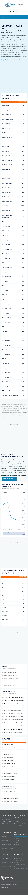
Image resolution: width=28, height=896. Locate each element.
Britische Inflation (7, 754)
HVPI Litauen (6, 155)
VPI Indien (5, 272)
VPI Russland (6, 340)
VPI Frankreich (6, 263)
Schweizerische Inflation (9, 779)
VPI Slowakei (6, 354)
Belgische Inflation (7, 751)
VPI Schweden (6, 345)
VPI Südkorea (6, 372)
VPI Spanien (5, 363)
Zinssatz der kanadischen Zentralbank (12, 716)
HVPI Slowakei (6, 187)
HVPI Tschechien (7, 201)
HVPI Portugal (6, 178)
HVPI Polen (5, 174)
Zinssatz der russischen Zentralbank (12, 726)
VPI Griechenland (7, 267)
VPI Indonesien (6, 276)
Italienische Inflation (8, 767)
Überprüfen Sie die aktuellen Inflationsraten (12, 60)
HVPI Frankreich (7, 137)
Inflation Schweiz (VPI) (7, 870)
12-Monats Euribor (6, 826)
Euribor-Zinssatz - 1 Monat (9, 675)
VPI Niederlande (7, 317)
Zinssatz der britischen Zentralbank (12, 704)
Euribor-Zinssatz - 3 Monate (10, 678)
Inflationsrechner (7, 744)
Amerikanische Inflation (9, 748)
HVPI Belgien (6, 105)
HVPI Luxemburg (7, 160)
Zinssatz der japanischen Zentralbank (12, 713)
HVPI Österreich (6, 169)
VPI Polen (5, 331)
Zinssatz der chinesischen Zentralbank (12, 707)
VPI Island (5, 285)
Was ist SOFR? (18, 821)
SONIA (16, 844)
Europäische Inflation (8, 763)
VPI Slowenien (6, 359)
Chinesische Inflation (8, 757)
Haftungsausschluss (6, 884)
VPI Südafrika (6, 368)
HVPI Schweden (7, 183)
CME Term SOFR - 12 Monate (10, 801)
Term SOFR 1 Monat (19, 825)
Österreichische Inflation (9, 776)
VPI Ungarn (5, 386)
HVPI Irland (5, 146)
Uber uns (15, 884)
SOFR (16, 842)
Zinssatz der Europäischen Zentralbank (12, 710)
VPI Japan (5, 299)
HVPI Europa (6, 128)
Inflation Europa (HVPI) (20, 868)
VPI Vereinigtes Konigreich (10, 395)
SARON (16, 838)
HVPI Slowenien (6, 192)
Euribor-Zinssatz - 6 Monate (10, 682)
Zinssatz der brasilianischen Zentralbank (13, 700)
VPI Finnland (6, 258)
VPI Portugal (6, 336)
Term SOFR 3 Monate (20, 828)
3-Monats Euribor (6, 823)
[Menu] (3, 17)
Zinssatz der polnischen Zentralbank (12, 722)
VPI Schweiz (5, 349)
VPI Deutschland (7, 249)
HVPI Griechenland (7, 142)
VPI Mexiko (5, 313)
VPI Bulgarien (6, 231)
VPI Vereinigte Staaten (8, 391)
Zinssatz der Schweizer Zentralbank (12, 729)
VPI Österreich (6, 327)
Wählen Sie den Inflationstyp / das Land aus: (13, 475)
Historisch (4, 20)
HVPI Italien (5, 151)
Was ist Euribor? (5, 819)
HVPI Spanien (6, 197)
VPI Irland (5, 281)
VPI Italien (5, 295)
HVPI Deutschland (7, 119)
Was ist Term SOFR (19, 823)
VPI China (5, 240)
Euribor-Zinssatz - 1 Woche (9, 672)
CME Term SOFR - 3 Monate (10, 795)
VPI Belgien (5, 222)
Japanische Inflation (8, 770)
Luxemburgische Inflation (9, 773)
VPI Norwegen (6, 322)
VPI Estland (5, 253)
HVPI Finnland (6, 133)
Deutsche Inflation (7, 760)
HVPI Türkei (5, 206)
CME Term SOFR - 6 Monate (10, 798)
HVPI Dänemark (6, 114)
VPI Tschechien (6, 377)
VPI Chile (5, 235)
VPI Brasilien (6, 226)
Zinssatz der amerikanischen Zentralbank (13, 697)
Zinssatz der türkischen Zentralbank (12, 732)
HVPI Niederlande (7, 165)
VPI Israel (5, 290)
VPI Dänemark (6, 244)
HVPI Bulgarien (6, 110)
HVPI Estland (6, 123)
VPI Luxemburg (6, 308)
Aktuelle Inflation (19, 858)
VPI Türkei (5, 381)
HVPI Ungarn (6, 210)
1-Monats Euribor (6, 821)
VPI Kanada (5, 304)
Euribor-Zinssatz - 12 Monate (10, 685)
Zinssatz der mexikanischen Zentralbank (13, 719)
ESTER (16, 840)
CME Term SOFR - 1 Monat (9, 792)
